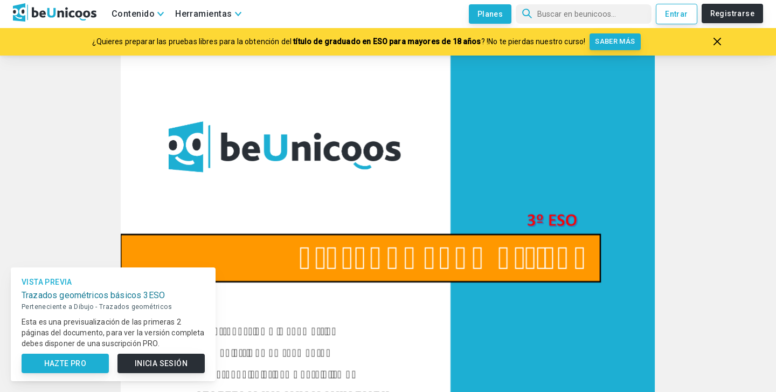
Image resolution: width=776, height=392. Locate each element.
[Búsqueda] (584, 14)
